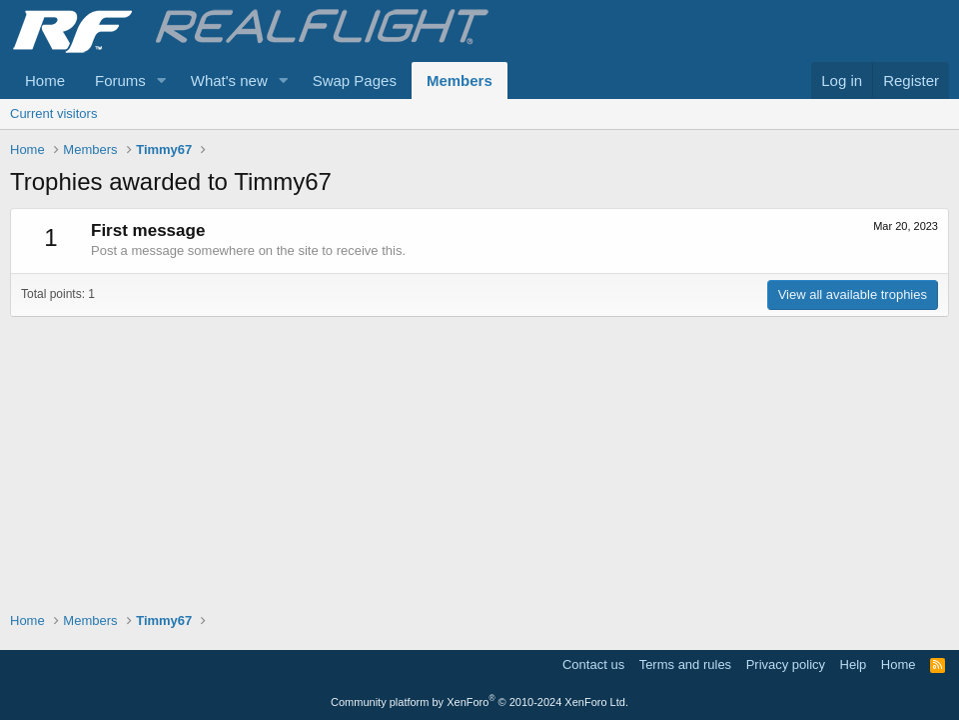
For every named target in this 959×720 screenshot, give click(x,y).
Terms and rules (685, 664)
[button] (162, 80)
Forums (120, 80)
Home (45, 80)
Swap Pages (355, 80)
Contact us (593, 664)
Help (853, 664)
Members (459, 80)
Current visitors (53, 113)
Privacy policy (785, 664)
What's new (229, 80)
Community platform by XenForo (479, 702)
